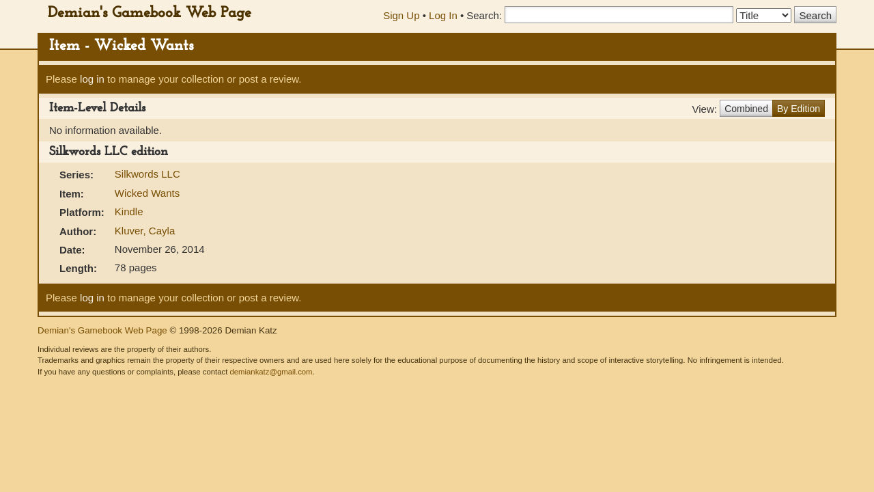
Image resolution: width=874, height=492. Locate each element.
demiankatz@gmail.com (270, 372)
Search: (484, 15)
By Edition (798, 108)
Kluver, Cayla (145, 230)
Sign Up (401, 15)
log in (92, 79)
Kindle (129, 211)
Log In (443, 15)
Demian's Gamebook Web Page (149, 13)
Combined (746, 108)
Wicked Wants (147, 193)
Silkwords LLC (147, 174)
